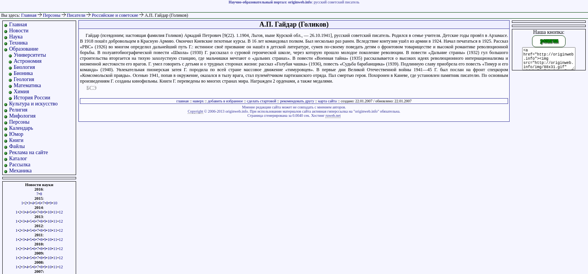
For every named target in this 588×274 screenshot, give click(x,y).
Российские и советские (115, 15)
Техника (18, 43)
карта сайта (327, 101)
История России (32, 97)
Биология (24, 67)
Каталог (18, 158)
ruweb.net (333, 115)
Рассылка (19, 164)
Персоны (52, 15)
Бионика (23, 73)
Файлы (17, 146)
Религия (18, 110)
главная (183, 101)
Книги (16, 140)
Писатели (77, 15)
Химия (21, 91)
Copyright (195, 111)
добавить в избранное (225, 101)
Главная (28, 15)
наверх (198, 101)
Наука (15, 37)
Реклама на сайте (28, 152)
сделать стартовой (261, 101)
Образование (23, 49)
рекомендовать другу (297, 101)
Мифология (22, 116)
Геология (24, 79)
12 (61, 212)
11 (55, 212)
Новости (19, 30)
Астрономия (27, 61)
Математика (27, 85)
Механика (20, 171)
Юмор (16, 134)
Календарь (21, 128)
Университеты (30, 55)
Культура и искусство (33, 104)
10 (55, 203)
